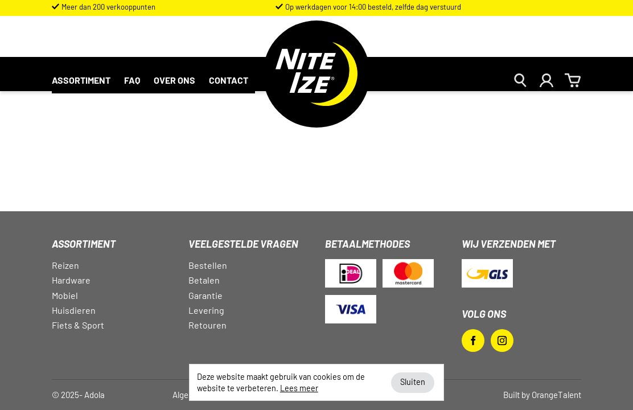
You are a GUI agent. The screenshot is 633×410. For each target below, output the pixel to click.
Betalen (204, 279)
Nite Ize (316, 81)
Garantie (205, 295)
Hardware (71, 279)
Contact (228, 80)
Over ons (174, 80)
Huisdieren (74, 310)
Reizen (65, 265)
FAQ (132, 80)
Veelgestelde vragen (243, 244)
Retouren (207, 324)
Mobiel (65, 295)
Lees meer (299, 388)
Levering (206, 310)
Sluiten (412, 382)
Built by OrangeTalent (542, 395)
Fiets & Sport (78, 324)
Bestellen (207, 265)
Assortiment (81, 80)
